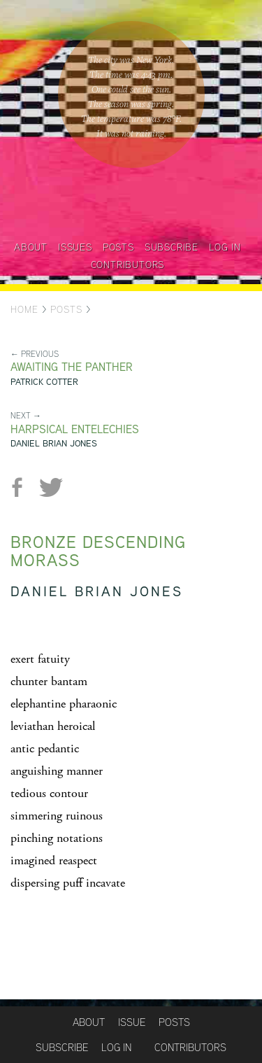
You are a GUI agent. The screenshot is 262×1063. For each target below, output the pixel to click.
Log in (225, 247)
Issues (75, 247)
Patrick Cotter (44, 381)
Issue (131, 1022)
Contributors (128, 265)
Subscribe (171, 247)
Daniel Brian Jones (53, 443)
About (31, 247)
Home (24, 309)
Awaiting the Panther (71, 367)
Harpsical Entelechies (74, 429)
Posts (118, 247)
